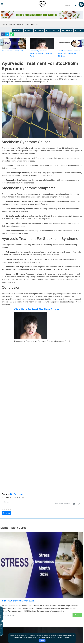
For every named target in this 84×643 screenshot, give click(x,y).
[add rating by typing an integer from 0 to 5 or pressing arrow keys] (7, 509)
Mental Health (15, 24)
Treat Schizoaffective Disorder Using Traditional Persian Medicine (69, 53)
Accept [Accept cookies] (42, 640)
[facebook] (3, 34)
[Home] (42, 4)
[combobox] (68, 5)
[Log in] (81, 4)
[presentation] (1, 42)
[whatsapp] (12, 34)
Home (4, 24)
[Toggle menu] (14, 4)
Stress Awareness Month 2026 (12, 51)
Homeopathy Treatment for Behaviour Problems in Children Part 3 (41, 53)
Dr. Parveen (16, 494)
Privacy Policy (65, 637)
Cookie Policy (55, 637)
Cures (26, 24)
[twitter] (7, 34)
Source (6, 513)
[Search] (75, 5)
